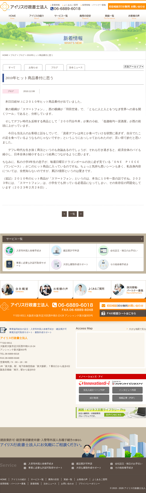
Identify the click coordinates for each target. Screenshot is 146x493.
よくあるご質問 (71, 5)
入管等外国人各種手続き (28, 250)
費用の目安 (53, 479)
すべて (12, 67)
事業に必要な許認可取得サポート (31, 264)
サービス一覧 (37, 479)
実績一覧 (68, 479)
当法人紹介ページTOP (94, 390)
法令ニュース (76, 67)
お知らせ (33, 67)
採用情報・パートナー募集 (94, 5)
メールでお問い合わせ (127, 6)
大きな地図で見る (137, 329)
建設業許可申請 (71, 250)
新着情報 (56, 5)
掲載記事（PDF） (127, 398)
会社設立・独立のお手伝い (124, 250)
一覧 (72, 214)
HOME (5, 55)
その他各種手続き (119, 264)
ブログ (13, 55)
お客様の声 (82, 479)
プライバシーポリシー (89, 483)
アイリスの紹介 (18, 479)
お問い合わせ (67, 483)
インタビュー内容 (127, 390)
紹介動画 (94, 398)
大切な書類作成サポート (75, 264)
